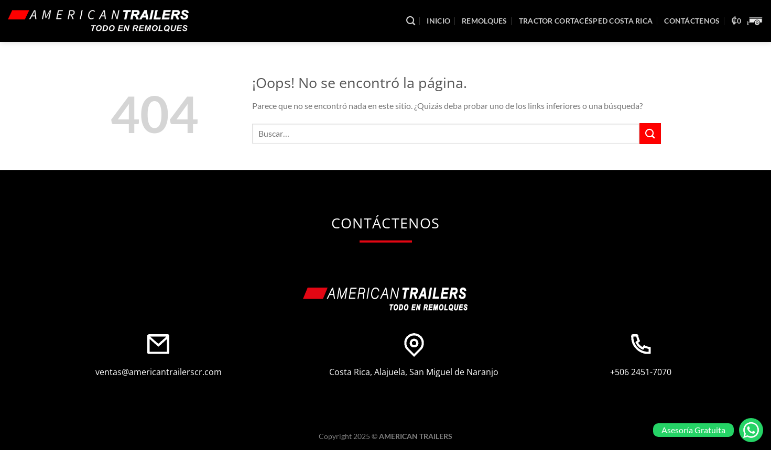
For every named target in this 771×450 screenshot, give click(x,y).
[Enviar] (649, 133)
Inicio (438, 20)
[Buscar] (410, 21)
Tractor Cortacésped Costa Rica (586, 20)
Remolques (484, 20)
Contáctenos (692, 20)
